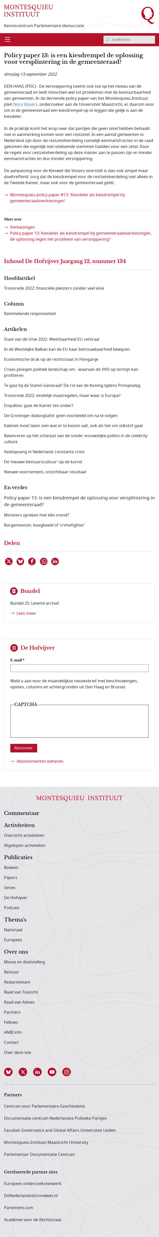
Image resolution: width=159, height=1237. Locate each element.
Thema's (15, 920)
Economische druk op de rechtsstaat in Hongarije (51, 359)
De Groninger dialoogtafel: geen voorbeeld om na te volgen (61, 416)
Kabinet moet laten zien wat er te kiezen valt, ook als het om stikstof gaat (73, 426)
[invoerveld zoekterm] (129, 40)
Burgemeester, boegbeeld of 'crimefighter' (44, 525)
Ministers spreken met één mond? (36, 515)
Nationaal (13, 930)
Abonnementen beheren (40, 761)
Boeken (11, 868)
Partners (12, 1012)
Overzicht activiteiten (24, 836)
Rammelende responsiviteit (30, 314)
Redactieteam (17, 982)
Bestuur (11, 972)
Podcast (11, 908)
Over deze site (17, 1053)
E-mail (16, 660)
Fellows (11, 1022)
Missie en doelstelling (24, 962)
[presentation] (52, 725)
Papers (10, 878)
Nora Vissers (25, 104)
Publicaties (18, 858)
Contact (11, 1043)
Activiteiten (19, 825)
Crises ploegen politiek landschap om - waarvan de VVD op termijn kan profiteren (71, 373)
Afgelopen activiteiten (24, 846)
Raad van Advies (19, 1002)
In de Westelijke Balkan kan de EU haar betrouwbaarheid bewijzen (67, 349)
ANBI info (13, 1032)
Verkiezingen (22, 227)
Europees (13, 940)
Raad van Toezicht (21, 992)
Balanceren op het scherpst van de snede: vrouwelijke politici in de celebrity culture (75, 439)
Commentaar (21, 813)
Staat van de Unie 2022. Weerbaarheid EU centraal (51, 339)
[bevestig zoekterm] (107, 39)
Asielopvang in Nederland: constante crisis (44, 452)
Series (10, 888)
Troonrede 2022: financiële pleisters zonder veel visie (54, 288)
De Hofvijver (15, 898)
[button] (11, 1072)
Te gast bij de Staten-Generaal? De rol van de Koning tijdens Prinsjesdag (72, 386)
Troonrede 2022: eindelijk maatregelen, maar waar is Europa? (62, 396)
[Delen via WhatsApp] (44, 561)
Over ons (16, 952)
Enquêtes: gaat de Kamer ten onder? (38, 406)
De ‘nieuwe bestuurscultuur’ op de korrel (43, 462)
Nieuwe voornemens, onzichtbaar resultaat (45, 472)
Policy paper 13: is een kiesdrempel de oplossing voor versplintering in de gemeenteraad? (79, 501)
